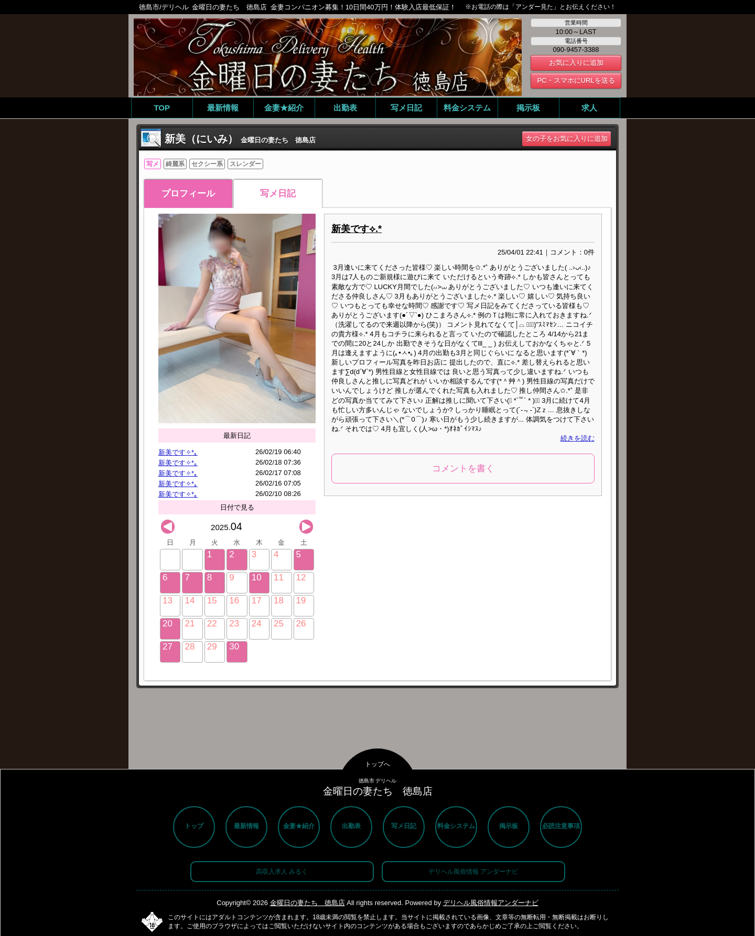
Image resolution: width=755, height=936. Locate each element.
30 (234, 647)
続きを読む (577, 438)
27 (167, 647)
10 (257, 577)
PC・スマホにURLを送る (575, 80)
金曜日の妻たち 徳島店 (307, 903)
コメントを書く (463, 468)
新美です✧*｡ (178, 452)
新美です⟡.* (356, 229)
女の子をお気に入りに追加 (567, 138)
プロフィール (188, 194)
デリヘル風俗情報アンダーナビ (490, 903)
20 (167, 624)
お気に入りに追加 (576, 63)
